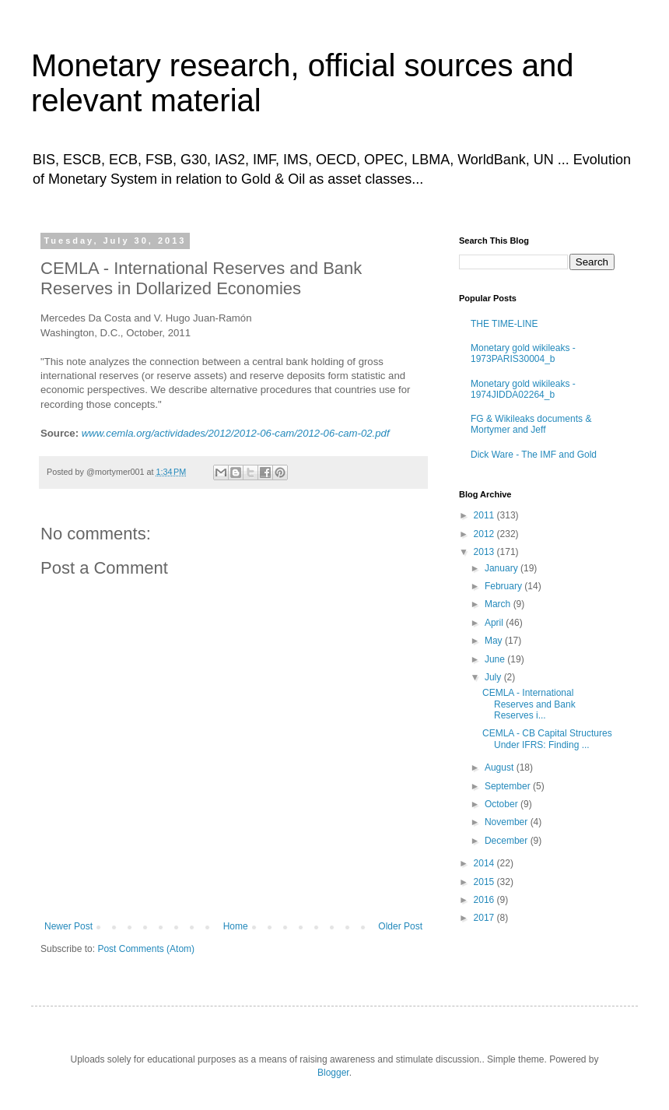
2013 (485, 551)
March (499, 604)
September (509, 786)
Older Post (400, 926)
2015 (485, 881)
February (504, 586)
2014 (485, 863)
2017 (485, 917)
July (494, 677)
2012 (485, 534)
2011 (485, 515)
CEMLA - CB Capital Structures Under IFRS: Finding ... (547, 739)
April (495, 622)
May (495, 640)
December (508, 840)
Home (235, 926)
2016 (485, 899)
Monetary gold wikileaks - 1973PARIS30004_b (523, 353)
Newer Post (68, 926)
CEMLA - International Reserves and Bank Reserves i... (529, 704)
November (508, 822)
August (501, 767)
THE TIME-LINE (504, 323)
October (502, 804)
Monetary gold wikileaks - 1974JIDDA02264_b (523, 389)
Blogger (333, 1072)
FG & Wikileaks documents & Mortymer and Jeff (531, 424)
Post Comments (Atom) (145, 948)
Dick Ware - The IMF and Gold (534, 454)
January (502, 568)
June (496, 659)
